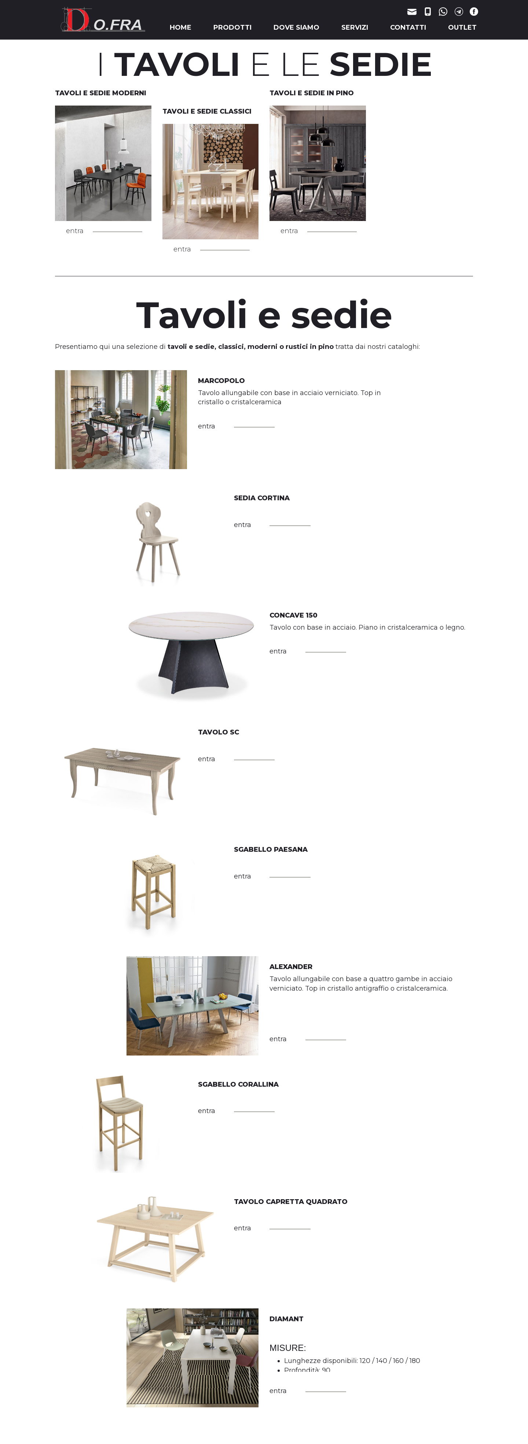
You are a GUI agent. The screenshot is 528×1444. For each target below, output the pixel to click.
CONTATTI (408, 27)
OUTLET (462, 27)
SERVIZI (354, 27)
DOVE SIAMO (296, 27)
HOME (180, 27)
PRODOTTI (232, 27)
